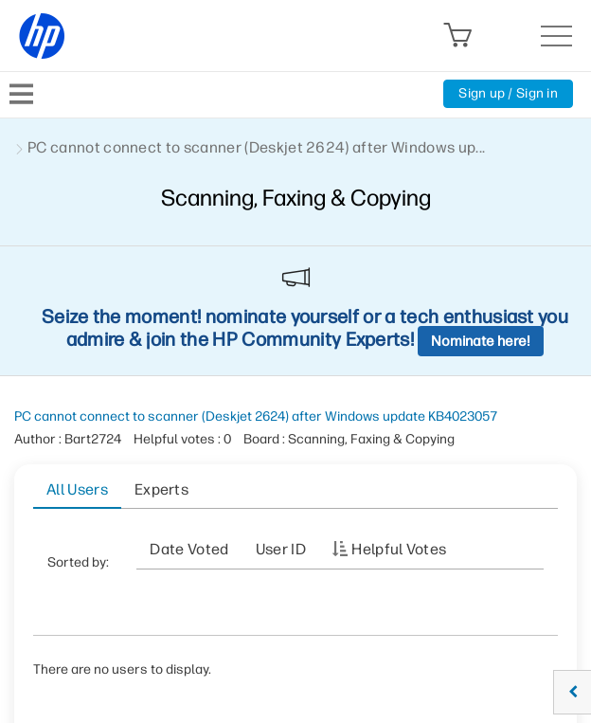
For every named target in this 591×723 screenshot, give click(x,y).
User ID (281, 549)
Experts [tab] (161, 489)
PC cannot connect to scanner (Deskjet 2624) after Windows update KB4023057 (255, 416)
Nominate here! (480, 341)
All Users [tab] (77, 489)
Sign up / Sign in (508, 93)
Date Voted (189, 549)
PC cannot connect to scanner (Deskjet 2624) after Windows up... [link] (256, 147)
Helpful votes (398, 549)
